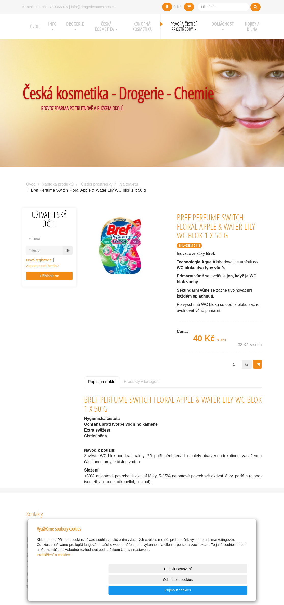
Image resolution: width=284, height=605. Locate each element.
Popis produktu (101, 382)
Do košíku (259, 364)
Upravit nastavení (143, 590)
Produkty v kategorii (142, 381)
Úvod (35, 27)
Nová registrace (39, 260)
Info (52, 25)
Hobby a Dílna (252, 26)
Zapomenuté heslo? (42, 266)
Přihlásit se (49, 276)
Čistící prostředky (96, 184)
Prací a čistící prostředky (184, 26)
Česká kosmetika (106, 26)
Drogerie (75, 25)
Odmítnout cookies (185, 590)
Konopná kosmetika (142, 26)
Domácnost (223, 25)
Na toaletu (128, 184)
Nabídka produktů (58, 184)
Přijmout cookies (228, 590)
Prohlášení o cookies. (54, 576)
